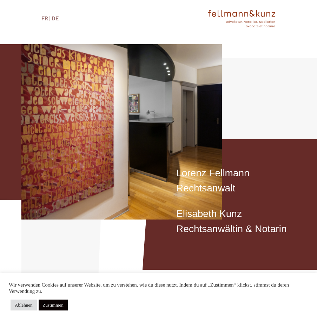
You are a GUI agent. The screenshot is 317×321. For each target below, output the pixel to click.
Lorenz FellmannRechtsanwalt (213, 181)
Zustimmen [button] (53, 305)
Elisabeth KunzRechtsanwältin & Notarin (231, 221)
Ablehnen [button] (24, 305)
